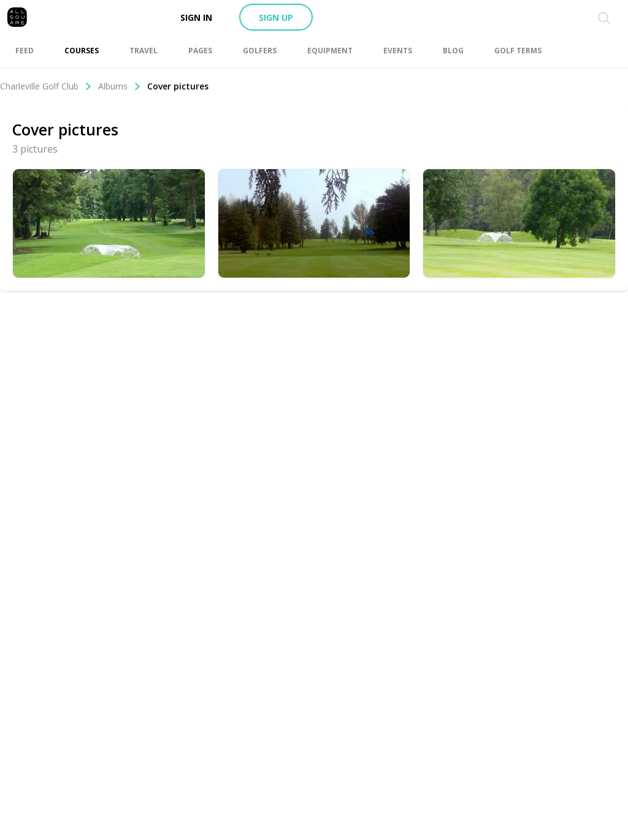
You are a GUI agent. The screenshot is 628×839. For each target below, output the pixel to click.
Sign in (196, 17)
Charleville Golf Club (46, 86)
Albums (119, 86)
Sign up (276, 17)
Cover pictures (178, 86)
